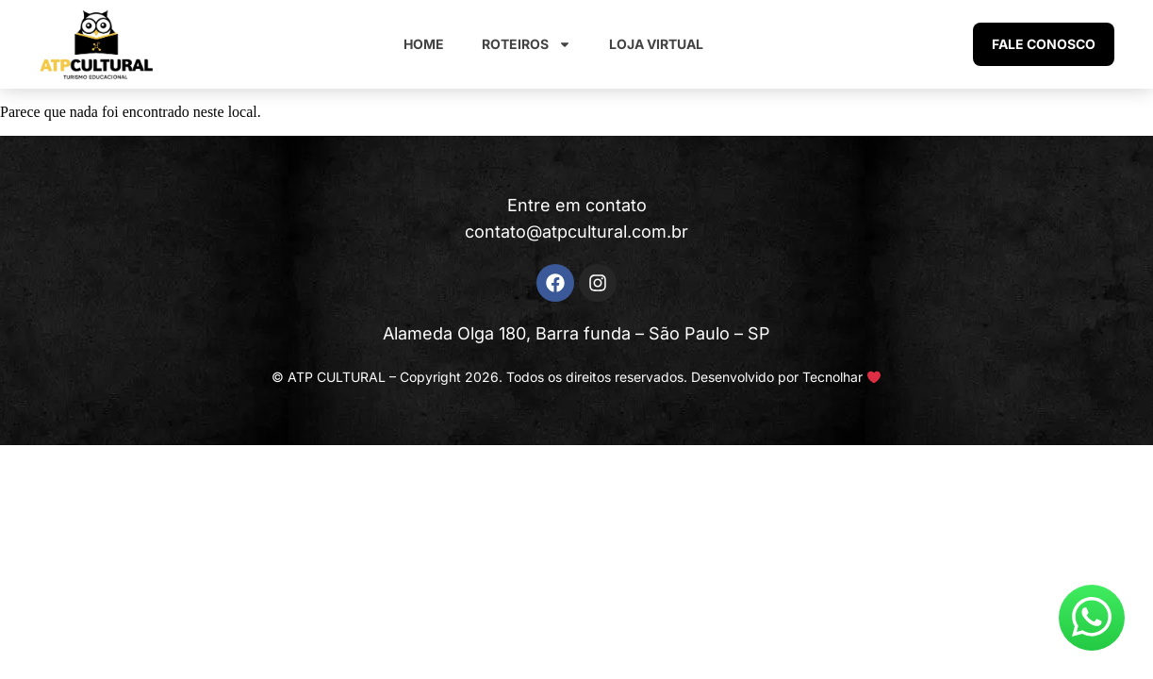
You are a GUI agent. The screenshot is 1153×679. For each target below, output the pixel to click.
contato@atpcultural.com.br (576, 231)
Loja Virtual (656, 44)
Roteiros (526, 44)
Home (424, 44)
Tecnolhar (832, 377)
